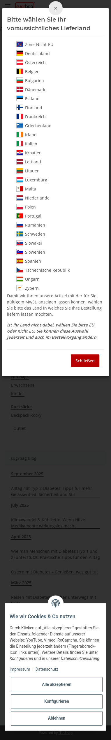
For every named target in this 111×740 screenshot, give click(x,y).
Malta (26, 189)
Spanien (28, 261)
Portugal (28, 216)
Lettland (28, 162)
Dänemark (30, 89)
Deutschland (33, 53)
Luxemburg (31, 180)
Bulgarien (30, 80)
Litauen (28, 171)
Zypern (27, 288)
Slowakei (29, 243)
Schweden (30, 234)
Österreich (31, 62)
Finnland (29, 107)
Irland (26, 134)
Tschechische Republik (43, 270)
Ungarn (28, 279)
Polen (26, 207)
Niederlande (33, 198)
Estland (28, 98)
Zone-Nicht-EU (34, 44)
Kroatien (29, 153)
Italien (26, 143)
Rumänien (30, 225)
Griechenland (34, 125)
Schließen (85, 360)
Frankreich (31, 116)
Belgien (28, 71)
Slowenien (30, 252)
